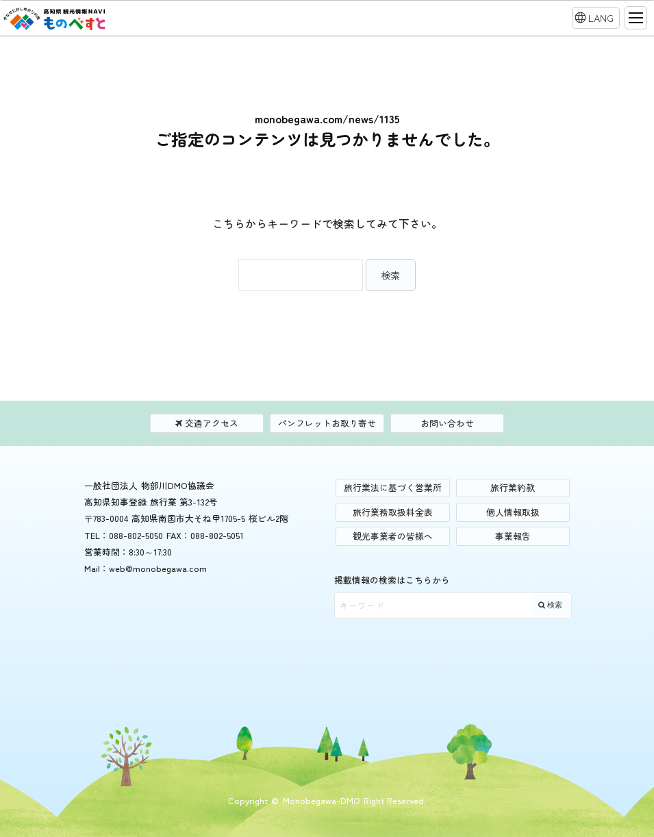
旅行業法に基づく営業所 (393, 487)
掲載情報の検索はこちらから (392, 579)
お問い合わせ (447, 422)
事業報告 (513, 535)
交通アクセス (206, 422)
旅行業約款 (512, 487)
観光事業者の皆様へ (393, 535)
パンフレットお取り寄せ (327, 422)
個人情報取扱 (513, 512)
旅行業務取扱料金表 (393, 512)
